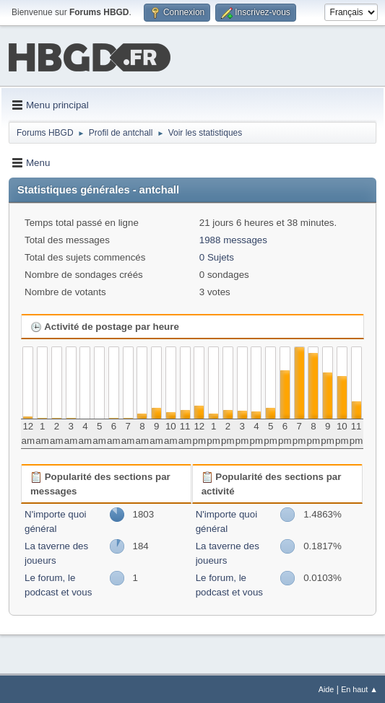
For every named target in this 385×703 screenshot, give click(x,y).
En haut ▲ (359, 688)
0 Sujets (216, 255)
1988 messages (233, 238)
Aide (326, 688)
